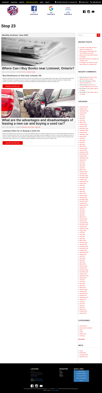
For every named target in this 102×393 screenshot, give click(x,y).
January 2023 (83, 173)
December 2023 (84, 152)
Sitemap (57, 390)
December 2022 (84, 175)
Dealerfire (48, 388)
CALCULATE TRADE (81, 375)
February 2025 (83, 124)
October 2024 (83, 132)
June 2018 (82, 281)
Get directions (34, 375)
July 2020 (82, 232)
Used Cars (37, 127)
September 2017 (84, 297)
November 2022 (84, 177)
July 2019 (82, 256)
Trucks (61, 372)
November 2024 (84, 130)
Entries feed (83, 352)
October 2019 (83, 250)
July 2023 (82, 162)
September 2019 (84, 252)
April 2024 (82, 144)
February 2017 (83, 311)
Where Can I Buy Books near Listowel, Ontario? (38, 68)
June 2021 (82, 211)
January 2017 (83, 313)
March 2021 (83, 217)
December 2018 (84, 270)
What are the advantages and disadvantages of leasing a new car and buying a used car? (37, 121)
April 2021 (82, 215)
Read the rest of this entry (13, 86)
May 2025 (82, 118)
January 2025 (83, 126)
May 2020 (82, 236)
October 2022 (83, 179)
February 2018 (83, 289)
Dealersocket (56, 388)
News (41, 2)
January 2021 (83, 220)
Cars (60, 371)
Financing (14, 2)
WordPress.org (83, 356)
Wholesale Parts (32, 2)
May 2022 (82, 189)
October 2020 (83, 226)
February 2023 (83, 171)
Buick (81, 330)
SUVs (60, 374)
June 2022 (82, 187)
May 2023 (82, 165)
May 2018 (82, 283)
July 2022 (82, 185)
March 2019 (83, 264)
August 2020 (83, 230)
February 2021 (83, 219)
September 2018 (84, 275)
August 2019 (83, 254)
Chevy (81, 332)
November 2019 (84, 248)
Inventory (5, 2)
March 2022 (83, 193)
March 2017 (83, 309)
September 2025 (84, 111)
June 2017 (82, 303)
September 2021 (84, 205)
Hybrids (61, 375)
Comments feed (84, 354)
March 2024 (83, 146)
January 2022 (83, 197)
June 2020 (82, 234)
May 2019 (82, 260)
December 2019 (84, 246)
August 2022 (83, 183)
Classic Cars (83, 333)
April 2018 (82, 285)
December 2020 (84, 222)
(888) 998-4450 (38, 379)
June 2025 (82, 116)
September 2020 (84, 228)
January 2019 (83, 268)
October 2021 (83, 203)
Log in (81, 350)
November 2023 (84, 154)
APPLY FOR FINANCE (81, 378)
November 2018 (84, 271)
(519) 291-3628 (39, 380)
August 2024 (83, 136)
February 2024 (83, 148)
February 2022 (83, 195)
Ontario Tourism (31, 72)
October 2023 (83, 156)
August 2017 (83, 299)
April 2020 (82, 238)
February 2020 (83, 242)
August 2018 (83, 277)
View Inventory (81, 371)
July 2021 (82, 209)
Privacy (53, 390)
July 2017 (82, 301)
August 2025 (83, 113)
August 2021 (83, 207)
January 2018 (83, 291)
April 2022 (82, 191)
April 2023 (82, 167)
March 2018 (83, 287)
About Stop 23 (83, 326)
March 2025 (83, 122)
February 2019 (83, 266)
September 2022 (84, 181)
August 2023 (83, 160)
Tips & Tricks (30, 127)
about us (81, 380)
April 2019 (82, 262)
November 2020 (84, 224)
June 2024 (82, 140)
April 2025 (82, 120)
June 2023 (82, 164)
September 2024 (84, 134)
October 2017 (83, 295)
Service (21, 2)
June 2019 (82, 258)
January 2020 (83, 244)
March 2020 (83, 240)
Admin (13, 72)
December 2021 (84, 199)
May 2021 (82, 213)
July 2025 (82, 114)
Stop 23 (8, 26)
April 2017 (82, 307)
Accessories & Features (86, 328)
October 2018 (83, 273)
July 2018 (82, 279)
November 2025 (84, 107)
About (47, 2)
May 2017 (82, 305)
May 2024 (82, 142)
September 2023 (84, 158)
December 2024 (84, 128)
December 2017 (84, 293)
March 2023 (83, 169)
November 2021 (84, 201)
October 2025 (83, 109)
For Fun (24, 72)
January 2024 (83, 150)
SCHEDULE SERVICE (81, 373)
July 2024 (82, 138)
